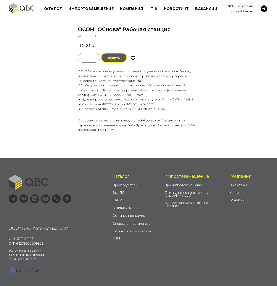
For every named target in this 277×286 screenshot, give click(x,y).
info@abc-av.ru (242, 11)
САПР (117, 200)
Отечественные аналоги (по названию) (186, 204)
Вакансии (206, 9)
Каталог (120, 176)
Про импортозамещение (183, 185)
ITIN (153, 9)
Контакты (236, 193)
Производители (125, 185)
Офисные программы (129, 216)
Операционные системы (132, 224)
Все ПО (119, 193)
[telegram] (264, 8)
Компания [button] (131, 9)
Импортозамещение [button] (91, 9)
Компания (240, 176)
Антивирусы (122, 208)
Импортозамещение (186, 176)
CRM (116, 238)
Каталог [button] (52, 9)
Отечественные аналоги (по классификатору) (186, 194)
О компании (238, 185)
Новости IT (176, 9)
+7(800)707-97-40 (239, 6)
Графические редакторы (132, 231)
